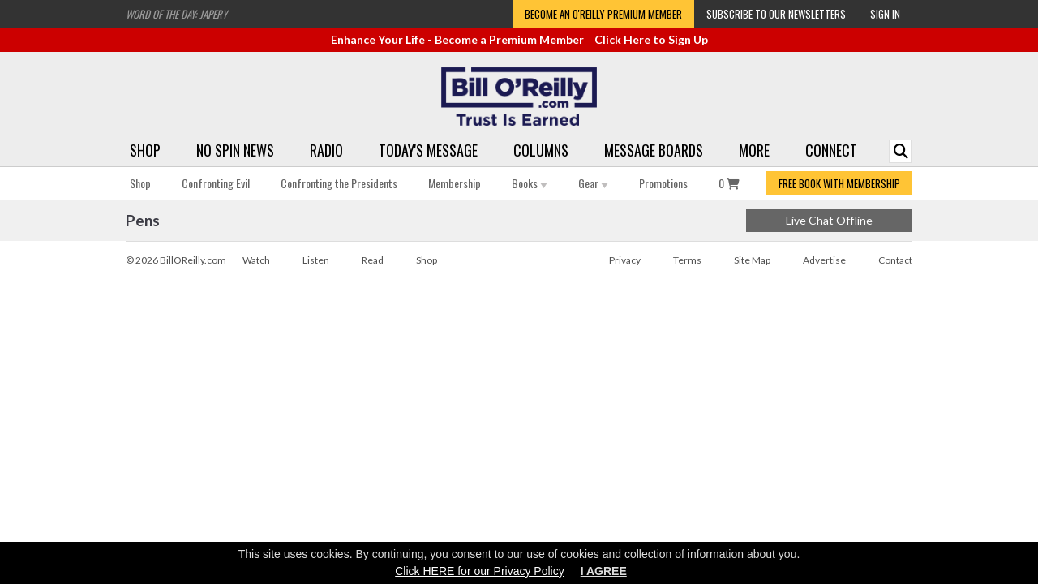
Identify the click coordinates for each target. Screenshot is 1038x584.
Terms (687, 260)
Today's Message (428, 150)
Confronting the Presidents (339, 182)
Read (373, 260)
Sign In (885, 14)
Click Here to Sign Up (651, 39)
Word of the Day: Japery (176, 14)
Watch (256, 260)
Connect (831, 150)
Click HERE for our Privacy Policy (479, 571)
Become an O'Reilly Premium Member (603, 14)
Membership (454, 182)
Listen (315, 260)
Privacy (625, 260)
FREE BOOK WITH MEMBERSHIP (839, 183)
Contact (895, 260)
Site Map (752, 260)
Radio (326, 150)
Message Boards (653, 150)
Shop (145, 150)
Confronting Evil (216, 182)
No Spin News (235, 150)
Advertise (824, 260)
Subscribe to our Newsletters (776, 14)
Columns (540, 150)
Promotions (663, 182)
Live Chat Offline (829, 220)
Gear (593, 182)
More (754, 150)
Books (529, 182)
